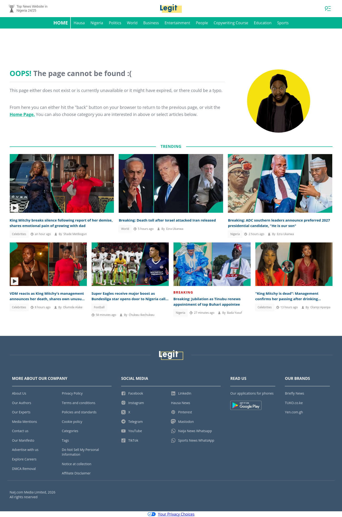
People (202, 22)
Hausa (79, 22)
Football (99, 307)
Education (263, 22)
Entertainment (177, 22)
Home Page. (22, 114)
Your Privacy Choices (171, 514)
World (132, 22)
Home (60, 22)
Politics (115, 22)
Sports (283, 22)
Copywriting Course (231, 22)
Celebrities (19, 234)
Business (151, 22)
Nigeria (96, 22)
